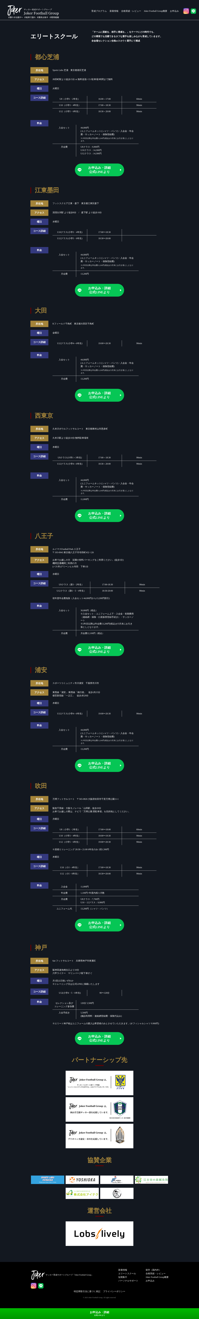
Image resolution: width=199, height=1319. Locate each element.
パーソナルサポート (128, 1287)
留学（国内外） (153, 1276)
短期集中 (122, 1284)
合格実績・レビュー (131, 11)
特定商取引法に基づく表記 (87, 1298)
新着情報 (114, 11)
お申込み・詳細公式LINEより (99, 170)
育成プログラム (99, 11)
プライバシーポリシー (114, 1298)
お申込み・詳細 (99, 1314)
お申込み (174, 11)
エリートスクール (127, 1280)
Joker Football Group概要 (155, 11)
